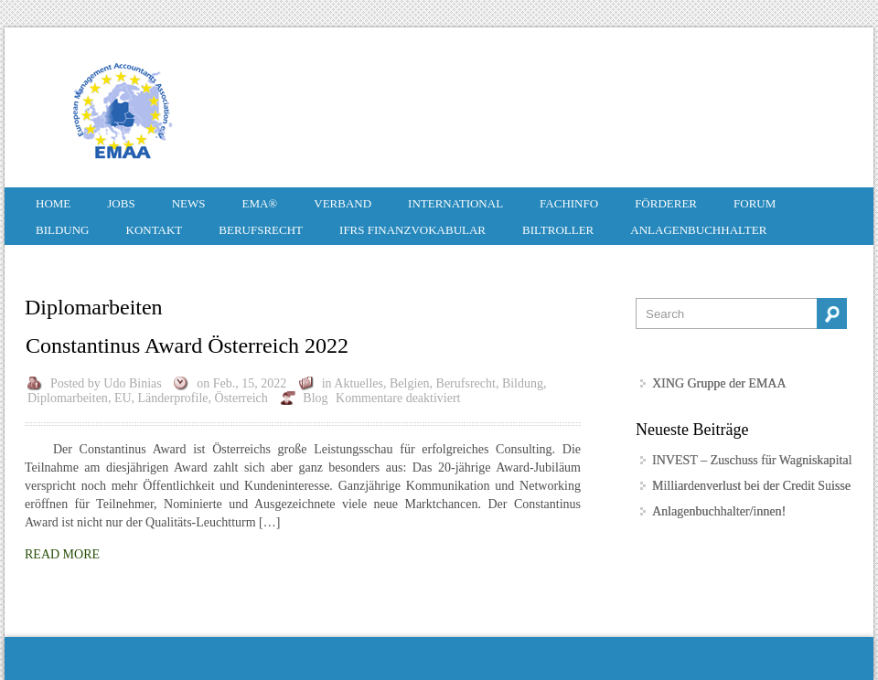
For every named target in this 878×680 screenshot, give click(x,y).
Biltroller (558, 230)
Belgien (410, 383)
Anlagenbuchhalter (698, 230)
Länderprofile (173, 398)
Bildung (63, 230)
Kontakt (154, 230)
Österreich (241, 398)
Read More (62, 554)
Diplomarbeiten (67, 398)
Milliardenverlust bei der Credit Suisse (751, 486)
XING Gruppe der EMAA (719, 383)
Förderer (666, 203)
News (189, 203)
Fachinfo (569, 203)
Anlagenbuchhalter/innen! (719, 511)
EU (123, 398)
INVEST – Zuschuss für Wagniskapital (751, 460)
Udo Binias (132, 383)
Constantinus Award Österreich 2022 (187, 345)
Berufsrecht (261, 230)
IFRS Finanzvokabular (412, 230)
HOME (53, 203)
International (455, 203)
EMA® (259, 203)
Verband (342, 203)
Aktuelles (358, 383)
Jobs (120, 203)
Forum (754, 203)
